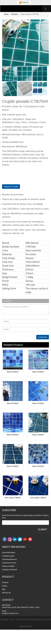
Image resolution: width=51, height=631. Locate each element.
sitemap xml (6, 593)
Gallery (4, 586)
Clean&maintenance (9, 559)
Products (14, 14)
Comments (42, 337)
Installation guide (8, 556)
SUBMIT (42, 529)
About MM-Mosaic (8, 553)
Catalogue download (9, 570)
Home (6, 14)
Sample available (8, 566)
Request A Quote (11, 186)
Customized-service (9, 563)
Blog (3, 589)
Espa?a (24, 2)
